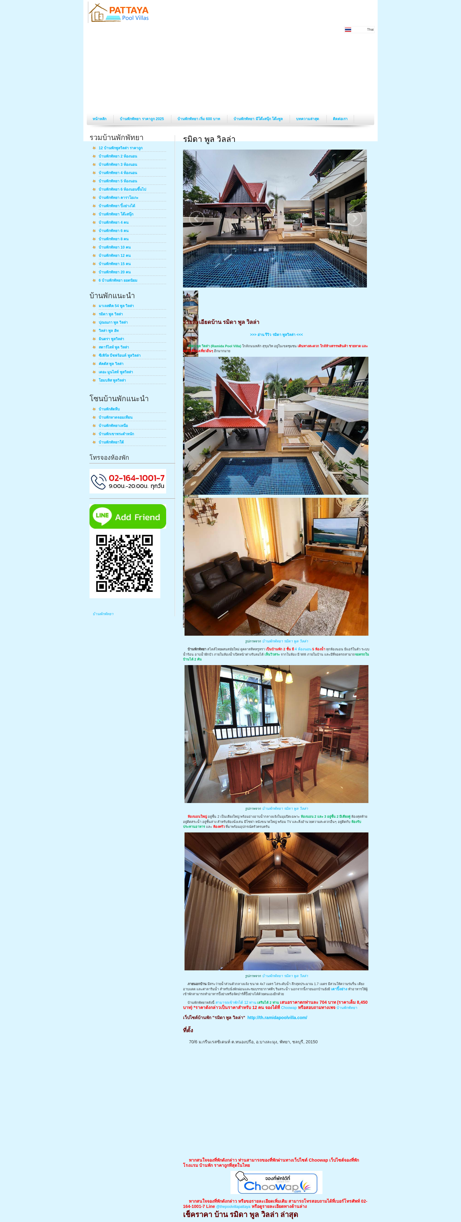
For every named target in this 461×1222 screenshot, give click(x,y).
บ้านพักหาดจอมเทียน (115, 418)
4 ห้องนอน (303, 649)
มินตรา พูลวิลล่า (111, 339)
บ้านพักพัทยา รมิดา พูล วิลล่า (285, 641)
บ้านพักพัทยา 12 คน (115, 256)
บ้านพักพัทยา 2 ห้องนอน (118, 156)
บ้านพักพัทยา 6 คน (113, 231)
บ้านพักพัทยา (103, 614)
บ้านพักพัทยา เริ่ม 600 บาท (199, 119)
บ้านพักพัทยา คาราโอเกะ (118, 198)
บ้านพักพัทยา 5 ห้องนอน (118, 181)
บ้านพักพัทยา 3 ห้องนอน (118, 165)
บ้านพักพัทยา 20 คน (115, 272)
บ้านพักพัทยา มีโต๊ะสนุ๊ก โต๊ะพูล (259, 119)
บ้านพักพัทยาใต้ (111, 442)
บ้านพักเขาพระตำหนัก (116, 434)
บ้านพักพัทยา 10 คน (115, 247)
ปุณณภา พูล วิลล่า (113, 323)
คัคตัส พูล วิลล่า (111, 364)
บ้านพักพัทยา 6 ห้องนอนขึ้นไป (122, 190)
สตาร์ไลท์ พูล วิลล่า (114, 347)
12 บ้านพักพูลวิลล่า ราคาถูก (121, 148)
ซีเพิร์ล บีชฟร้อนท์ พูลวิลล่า (120, 356)
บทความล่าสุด (308, 119)
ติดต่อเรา (340, 119)
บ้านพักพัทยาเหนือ (113, 426)
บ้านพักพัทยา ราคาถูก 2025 (142, 119)
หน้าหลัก (100, 119)
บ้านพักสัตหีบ (109, 409)
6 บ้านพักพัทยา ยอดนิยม (118, 281)
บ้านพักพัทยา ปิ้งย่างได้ (117, 206)
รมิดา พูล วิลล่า (111, 314)
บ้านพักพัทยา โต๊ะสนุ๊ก (116, 214)
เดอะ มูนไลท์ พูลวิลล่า (116, 372)
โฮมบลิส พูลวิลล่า (112, 381)
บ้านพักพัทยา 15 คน (115, 264)
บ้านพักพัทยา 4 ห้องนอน (118, 173)
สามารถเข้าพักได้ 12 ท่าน (235, 1002)
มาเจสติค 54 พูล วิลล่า (116, 306)
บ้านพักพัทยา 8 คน (113, 239)
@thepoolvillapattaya (233, 1207)
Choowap (289, 1008)
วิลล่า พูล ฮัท (109, 331)
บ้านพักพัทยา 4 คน (113, 223)
